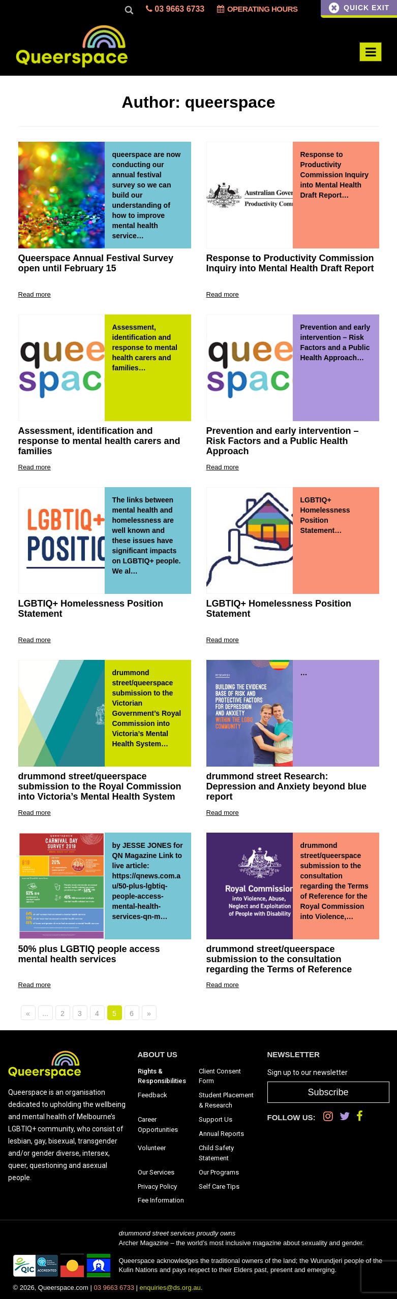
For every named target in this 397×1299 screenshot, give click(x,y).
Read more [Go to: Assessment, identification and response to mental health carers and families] (34, 467)
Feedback (152, 1095)
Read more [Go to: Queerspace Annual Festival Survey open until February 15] (34, 294)
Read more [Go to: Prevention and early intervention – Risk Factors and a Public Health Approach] (222, 467)
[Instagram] (328, 1116)
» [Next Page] (149, 1013)
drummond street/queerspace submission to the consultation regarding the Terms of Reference (279, 959)
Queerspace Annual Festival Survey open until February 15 (95, 263)
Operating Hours (257, 9)
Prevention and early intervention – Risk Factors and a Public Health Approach (282, 441)
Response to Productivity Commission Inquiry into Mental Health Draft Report (290, 263)
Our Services (156, 1172)
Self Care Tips (219, 1186)
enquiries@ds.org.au (170, 1287)
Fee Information (161, 1200)
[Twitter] (345, 1116)
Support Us (215, 1119)
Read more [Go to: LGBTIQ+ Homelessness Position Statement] (34, 640)
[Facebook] (359, 1116)
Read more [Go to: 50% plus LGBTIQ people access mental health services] (34, 985)
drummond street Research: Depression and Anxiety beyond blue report (286, 787)
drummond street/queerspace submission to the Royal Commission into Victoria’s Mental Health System (99, 787)
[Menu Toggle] (370, 51)
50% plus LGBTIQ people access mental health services (89, 954)
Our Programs (219, 1172)
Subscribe (328, 1092)
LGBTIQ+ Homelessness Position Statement (91, 609)
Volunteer (152, 1148)
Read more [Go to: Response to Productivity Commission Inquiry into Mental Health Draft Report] (222, 294)
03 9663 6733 (175, 9)
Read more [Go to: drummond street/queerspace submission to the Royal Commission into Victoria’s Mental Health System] (34, 812)
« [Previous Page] (28, 1013)
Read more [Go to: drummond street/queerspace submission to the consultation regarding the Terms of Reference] (222, 985)
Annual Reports (221, 1133)
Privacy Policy (157, 1186)
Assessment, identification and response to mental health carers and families (99, 441)
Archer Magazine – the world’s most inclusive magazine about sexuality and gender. (241, 1243)
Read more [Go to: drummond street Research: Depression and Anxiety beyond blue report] (222, 812)
